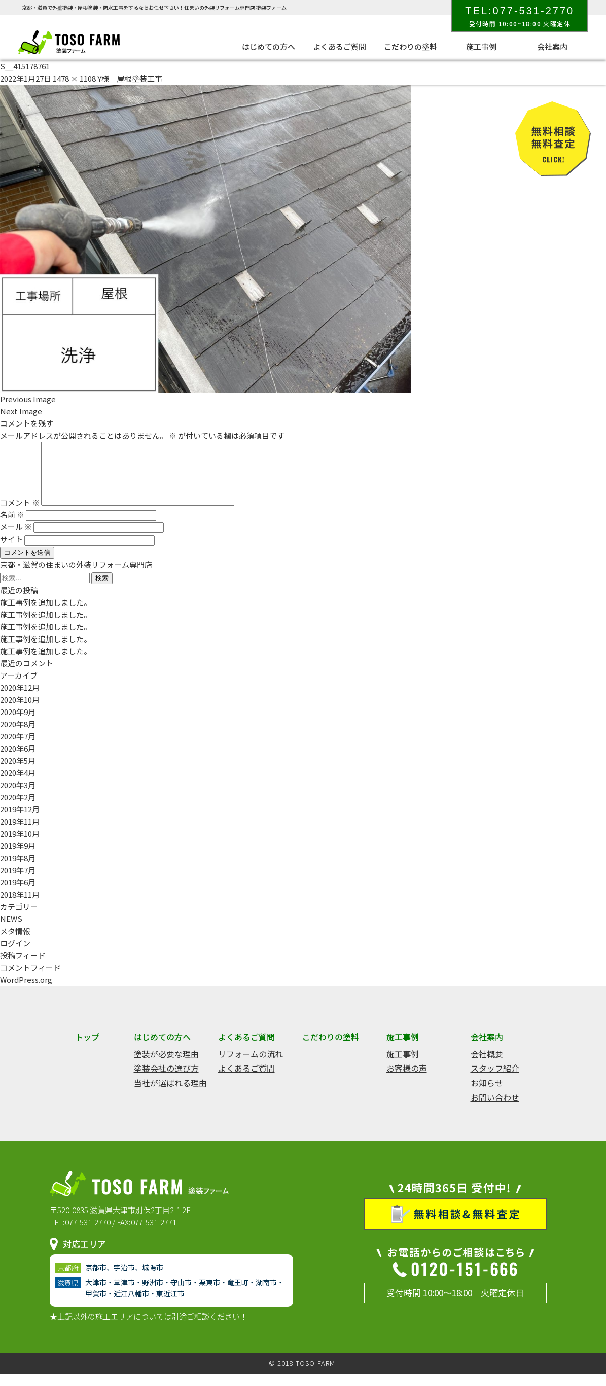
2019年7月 (17, 882)
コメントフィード (30, 979)
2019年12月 (20, 821)
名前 (12, 526)
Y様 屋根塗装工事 (129, 78)
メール (16, 539)
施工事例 (481, 46)
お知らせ (487, 1095)
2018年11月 (20, 906)
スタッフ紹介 (495, 1080)
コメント (20, 514)
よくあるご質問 (339, 46)
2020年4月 (17, 784)
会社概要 (487, 1066)
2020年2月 (17, 809)
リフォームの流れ (250, 1066)
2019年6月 (17, 894)
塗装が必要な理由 (166, 1066)
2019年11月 (20, 833)
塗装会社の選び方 (166, 1080)
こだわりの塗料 (410, 46)
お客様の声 (406, 1080)
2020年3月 (17, 797)
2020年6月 (17, 760)
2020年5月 (17, 772)
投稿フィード (23, 967)
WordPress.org (26, 991)
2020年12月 (20, 699)
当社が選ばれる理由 (170, 1095)
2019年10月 (20, 845)
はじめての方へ (268, 46)
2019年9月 (17, 857)
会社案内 (552, 46)
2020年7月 (17, 748)
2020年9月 (17, 724)
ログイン (15, 955)
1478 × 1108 (74, 78)
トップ (87, 1049)
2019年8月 (17, 870)
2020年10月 (20, 711)
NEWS (11, 931)
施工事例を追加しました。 (45, 614)
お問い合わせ (495, 1110)
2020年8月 (17, 736)
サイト (11, 551)
